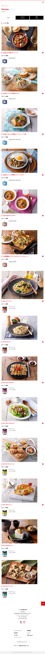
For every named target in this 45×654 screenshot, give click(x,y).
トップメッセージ (17, 637)
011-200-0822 (24, 616)
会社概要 (16, 635)
